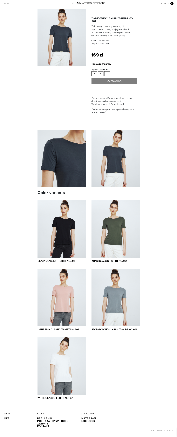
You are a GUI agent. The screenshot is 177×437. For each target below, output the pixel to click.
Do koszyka (114, 81)
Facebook (88, 421)
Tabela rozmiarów (101, 63)
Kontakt (43, 426)
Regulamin (44, 418)
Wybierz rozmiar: (99, 70)
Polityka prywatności (53, 421)
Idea (6, 418)
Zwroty (42, 424)
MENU (7, 3)
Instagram (88, 418)
